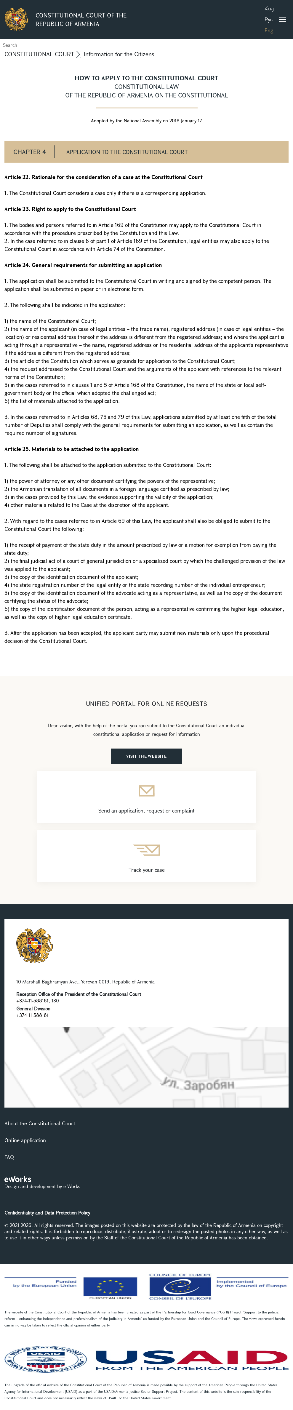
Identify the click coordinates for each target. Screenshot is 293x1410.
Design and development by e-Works (42, 1186)
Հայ (269, 8)
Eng (269, 30)
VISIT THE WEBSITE (146, 756)
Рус (269, 19)
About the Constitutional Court (39, 1123)
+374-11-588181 (32, 1000)
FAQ (9, 1157)
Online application (25, 1140)
